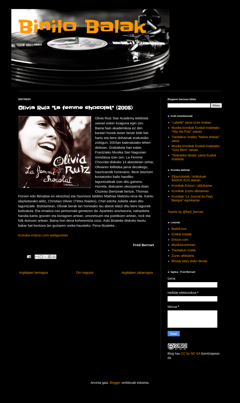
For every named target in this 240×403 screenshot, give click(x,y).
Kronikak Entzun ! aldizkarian (192, 185)
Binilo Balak (82, 26)
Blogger (115, 382)
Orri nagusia (84, 272)
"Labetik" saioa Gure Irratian (191, 122)
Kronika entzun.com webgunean (43, 235)
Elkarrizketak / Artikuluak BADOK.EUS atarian (189, 178)
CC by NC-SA (190, 353)
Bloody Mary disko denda (189, 261)
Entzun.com (180, 239)
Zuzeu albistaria (183, 255)
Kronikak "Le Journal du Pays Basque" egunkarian (192, 198)
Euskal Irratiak (182, 234)
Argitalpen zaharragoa (137, 272)
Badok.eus (179, 229)
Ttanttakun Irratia (184, 250)
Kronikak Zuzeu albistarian (190, 191)
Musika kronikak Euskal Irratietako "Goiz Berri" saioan (196, 148)
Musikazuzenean (183, 245)
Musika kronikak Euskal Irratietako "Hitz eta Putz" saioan (196, 129)
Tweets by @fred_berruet (185, 212)
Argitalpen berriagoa (33, 272)
